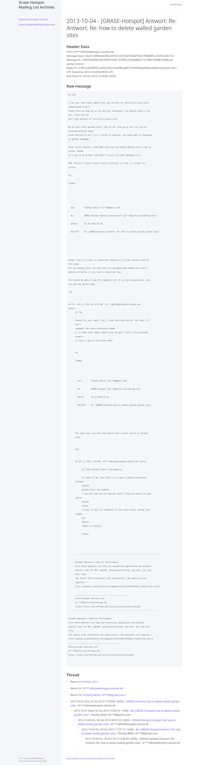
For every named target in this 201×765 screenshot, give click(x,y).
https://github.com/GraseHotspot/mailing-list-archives (90, 758)
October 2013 (90, 681)
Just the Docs (36, 758)
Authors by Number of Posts (33, 19)
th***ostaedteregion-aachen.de (103, 688)
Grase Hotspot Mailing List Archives (37, 4)
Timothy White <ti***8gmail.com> (104, 695)
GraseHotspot (176, 4)
